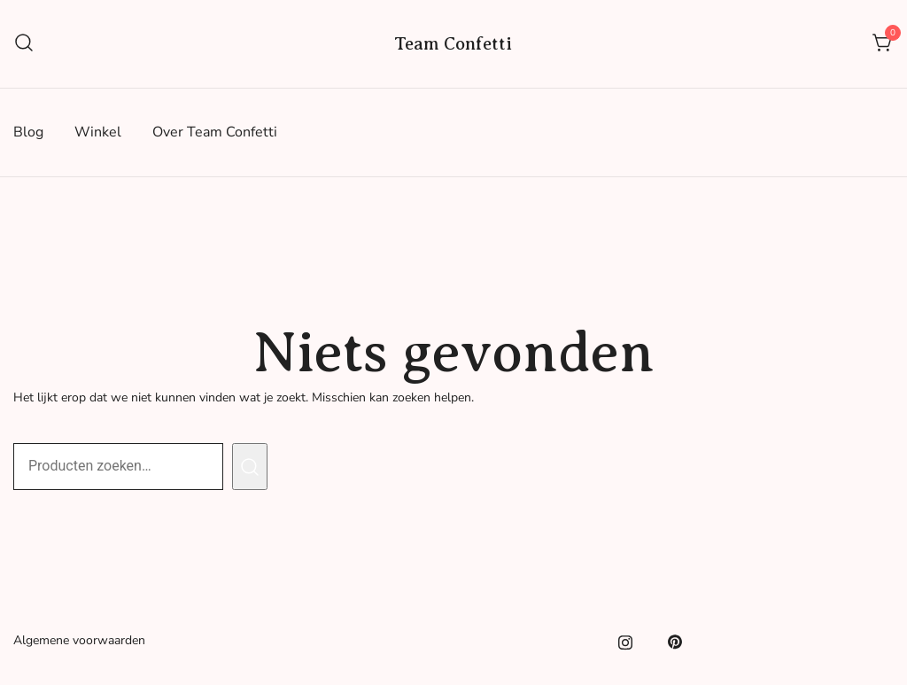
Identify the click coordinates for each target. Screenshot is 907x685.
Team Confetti (453, 44)
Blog (28, 132)
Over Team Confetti (214, 132)
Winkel (97, 132)
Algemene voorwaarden (79, 640)
